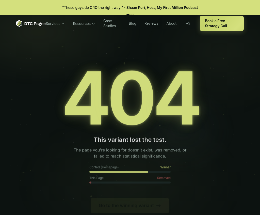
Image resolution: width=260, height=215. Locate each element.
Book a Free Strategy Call (216, 23)
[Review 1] (127, 14)
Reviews (151, 23)
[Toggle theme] (188, 23)
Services (55, 23)
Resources (84, 23)
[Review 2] (131, 14)
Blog (132, 23)
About (171, 23)
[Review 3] (133, 14)
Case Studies (109, 23)
